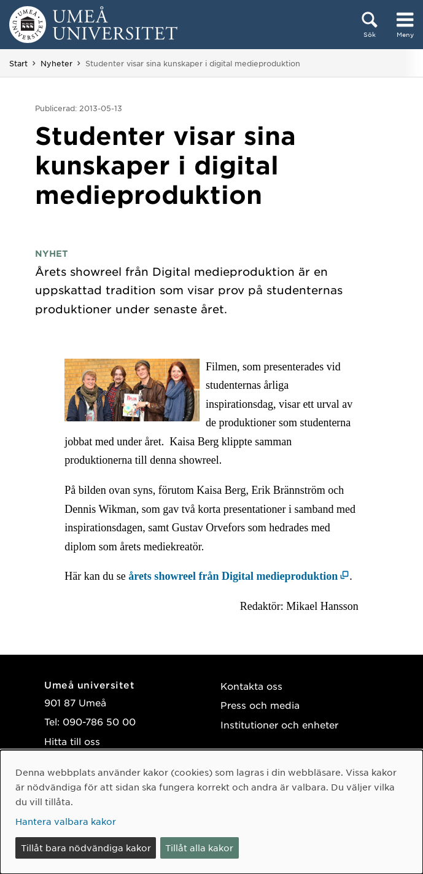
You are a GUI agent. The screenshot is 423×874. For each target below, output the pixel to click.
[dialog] (211, 812)
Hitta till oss (72, 741)
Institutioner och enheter (279, 724)
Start (18, 63)
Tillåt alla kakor (199, 847)
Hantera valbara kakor (65, 821)
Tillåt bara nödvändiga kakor (86, 847)
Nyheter (56, 63)
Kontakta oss (251, 686)
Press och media (260, 705)
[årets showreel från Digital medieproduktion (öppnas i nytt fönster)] (238, 576)
